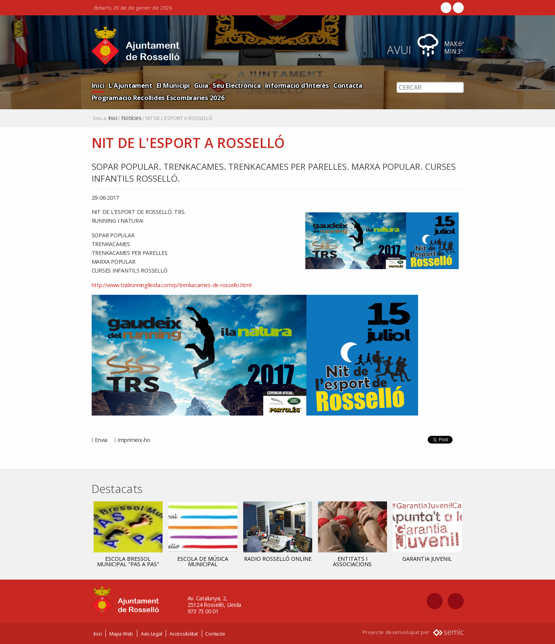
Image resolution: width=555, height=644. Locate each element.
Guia (201, 85)
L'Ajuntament (130, 85)
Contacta (347, 85)
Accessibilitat (184, 633)
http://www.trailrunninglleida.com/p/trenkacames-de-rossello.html (172, 285)
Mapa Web (121, 633)
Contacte (215, 633)
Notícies (131, 118)
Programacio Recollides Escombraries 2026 (158, 97)
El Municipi (173, 85)
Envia (101, 440)
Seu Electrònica (236, 85)
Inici (98, 85)
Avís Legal (151, 633)
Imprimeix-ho (134, 440)
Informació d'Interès (297, 85)
